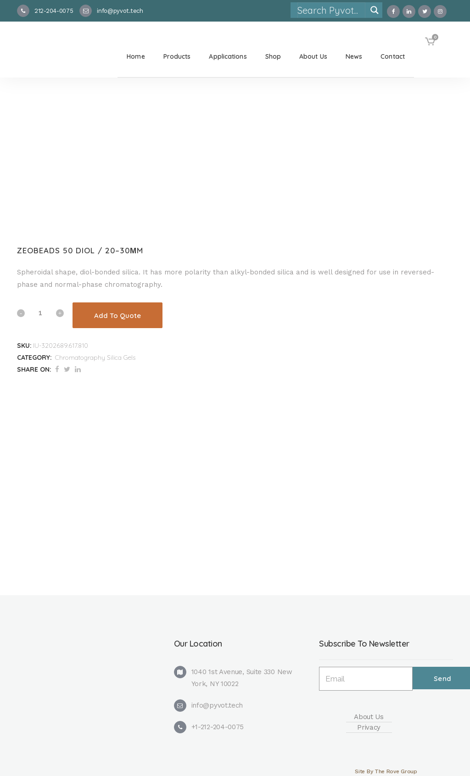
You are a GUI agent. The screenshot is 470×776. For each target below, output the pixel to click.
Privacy (368, 727)
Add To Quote (117, 315)
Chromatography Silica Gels (95, 357)
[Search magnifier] (374, 10)
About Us (369, 717)
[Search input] (330, 10)
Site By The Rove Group (386, 771)
